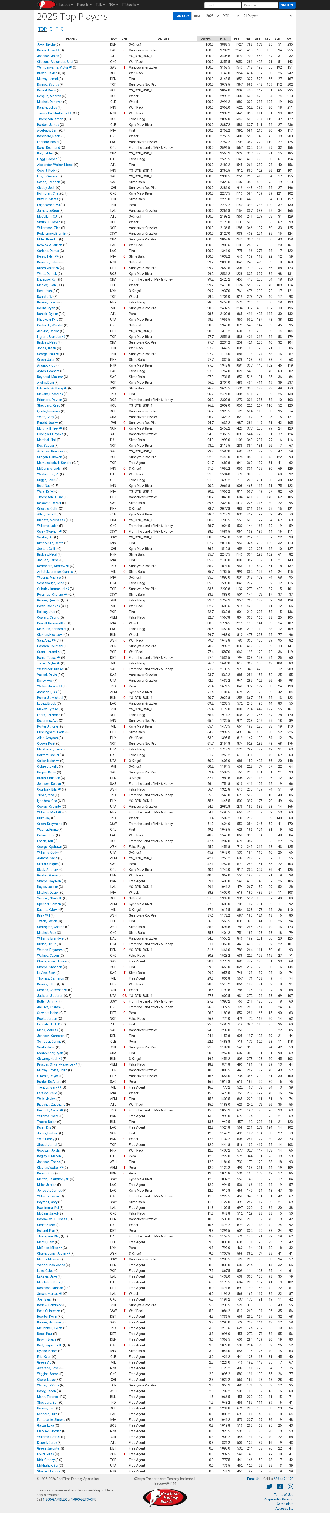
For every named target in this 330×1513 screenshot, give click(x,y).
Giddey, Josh (46, 188)
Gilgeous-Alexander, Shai (55, 61)
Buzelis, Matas (47, 199)
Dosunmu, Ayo (47, 720)
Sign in (287, 5)
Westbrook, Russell (50, 669)
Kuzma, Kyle (48, 910)
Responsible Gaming (278, 1499)
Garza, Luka (45, 1425)
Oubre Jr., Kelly (47, 766)
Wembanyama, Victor (54, 67)
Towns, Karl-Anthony (54, 113)
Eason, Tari (45, 841)
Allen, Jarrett (46, 514)
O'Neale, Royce (48, 1076)
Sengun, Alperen (49, 96)
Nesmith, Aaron (50, 1110)
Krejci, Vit (45, 1454)
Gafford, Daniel (48, 755)
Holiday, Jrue (46, 612)
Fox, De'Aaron (47, 176)
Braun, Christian (48, 778)
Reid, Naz (44, 486)
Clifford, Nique (47, 864)
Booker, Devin (47, 302)
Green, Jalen (46, 359)
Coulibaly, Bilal (49, 789)
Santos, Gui (45, 537)
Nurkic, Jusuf (46, 944)
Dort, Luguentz (49, 1345)
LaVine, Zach (46, 973)
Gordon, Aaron (47, 875)
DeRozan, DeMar (49, 503)
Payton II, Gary (47, 1202)
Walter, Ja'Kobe (48, 1385)
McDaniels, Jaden (50, 468)
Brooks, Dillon (46, 984)
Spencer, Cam (49, 904)
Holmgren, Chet (48, 193)
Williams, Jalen (47, 526)
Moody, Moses (47, 1259)
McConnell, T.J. (50, 1328)
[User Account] (222, 5)
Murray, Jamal (47, 79)
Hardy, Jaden (46, 1391)
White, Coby (45, 417)
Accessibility (284, 1508)
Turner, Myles (48, 663)
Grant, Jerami (49, 652)
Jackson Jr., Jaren (50, 996)
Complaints (285, 1504)
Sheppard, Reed (48, 405)
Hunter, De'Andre (49, 1081)
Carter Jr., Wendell (50, 325)
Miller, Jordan (46, 1185)
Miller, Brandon (47, 239)
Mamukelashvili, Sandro (54, 463)
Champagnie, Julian (51, 961)
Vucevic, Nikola (49, 898)
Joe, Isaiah (44, 1299)
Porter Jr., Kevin (48, 726)
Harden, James (48, 125)
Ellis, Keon (44, 1357)
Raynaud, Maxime (50, 377)
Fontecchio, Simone (51, 1420)
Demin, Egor (46, 1173)
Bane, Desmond (48, 147)
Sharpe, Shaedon (49, 967)
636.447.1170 (283, 1479)
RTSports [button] (130, 4)
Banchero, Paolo (49, 136)
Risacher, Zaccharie (51, 1104)
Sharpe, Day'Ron (49, 881)
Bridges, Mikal (47, 554)
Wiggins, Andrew (49, 577)
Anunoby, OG (46, 365)
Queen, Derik (46, 743)
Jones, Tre (46, 348)
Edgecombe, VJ (48, 205)
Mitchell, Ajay (46, 932)
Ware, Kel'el (45, 491)
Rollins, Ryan (46, 308)
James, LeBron (48, 210)
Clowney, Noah (49, 1059)
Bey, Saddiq (45, 445)
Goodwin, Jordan (49, 1150)
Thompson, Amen (50, 119)
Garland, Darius (48, 251)
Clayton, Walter (50, 1167)
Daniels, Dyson (47, 314)
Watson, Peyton (50, 950)
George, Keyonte (49, 806)
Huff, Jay (43, 818)
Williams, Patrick (48, 1437)
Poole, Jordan (47, 1018)
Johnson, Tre (48, 1162)
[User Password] (260, 5)
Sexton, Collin (47, 549)
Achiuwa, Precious (50, 451)
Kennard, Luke (47, 1414)
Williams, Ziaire (48, 1116)
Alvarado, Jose (48, 1368)
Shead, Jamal (47, 1144)
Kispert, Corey (47, 1442)
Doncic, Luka (48, 50)
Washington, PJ (48, 474)
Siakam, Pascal (50, 394)
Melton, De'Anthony (53, 1179)
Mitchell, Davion (48, 892)
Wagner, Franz (47, 829)
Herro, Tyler (47, 256)
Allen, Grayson (47, 738)
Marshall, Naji (46, 440)
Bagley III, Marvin (49, 1156)
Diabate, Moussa (51, 520)
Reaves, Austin (50, 245)
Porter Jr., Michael (50, 698)
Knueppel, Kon (47, 279)
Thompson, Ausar (50, 497)
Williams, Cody (47, 852)
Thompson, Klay (48, 1236)
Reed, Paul (44, 1334)
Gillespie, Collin (47, 508)
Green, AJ (44, 1362)
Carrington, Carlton (50, 927)
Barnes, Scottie (48, 84)
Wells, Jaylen (46, 1099)
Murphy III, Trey (50, 428)
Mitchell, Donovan (50, 102)
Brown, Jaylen (47, 73)
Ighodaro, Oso (47, 801)
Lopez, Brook (46, 703)
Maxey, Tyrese (47, 709)
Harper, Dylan (46, 772)
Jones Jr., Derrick (49, 1190)
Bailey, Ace (45, 680)
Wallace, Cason (48, 955)
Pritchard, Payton (49, 400)
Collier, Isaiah (48, 761)
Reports (84, 4)
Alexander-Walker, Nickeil (55, 165)
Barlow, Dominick (49, 1305)
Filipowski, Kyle (47, 319)
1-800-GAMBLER (55, 1499)
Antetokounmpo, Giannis (55, 571)
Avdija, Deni (45, 382)
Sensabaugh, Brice (50, 583)
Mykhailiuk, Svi (47, 1465)
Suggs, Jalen (46, 480)
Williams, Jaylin (48, 1196)
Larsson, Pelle (47, 1093)
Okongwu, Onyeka (50, 434)
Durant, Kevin (46, 90)
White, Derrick (47, 274)
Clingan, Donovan (49, 457)
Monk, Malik (47, 1030)
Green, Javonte (48, 1448)
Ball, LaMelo (45, 153)
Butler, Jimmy (47, 1001)
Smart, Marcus (49, 1293)
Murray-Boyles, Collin (52, 1070)
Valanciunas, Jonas (51, 1265)
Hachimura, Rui (48, 1208)
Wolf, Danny (45, 1139)
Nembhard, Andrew (53, 566)
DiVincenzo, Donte (50, 543)
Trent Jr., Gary (49, 1087)
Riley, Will (43, 915)
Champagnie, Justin (53, 1253)
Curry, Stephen (49, 531)
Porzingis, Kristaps (52, 594)
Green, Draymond (49, 824)
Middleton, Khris (48, 1282)
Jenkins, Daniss (48, 331)
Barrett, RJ (45, 296)
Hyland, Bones (47, 1351)
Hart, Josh (44, 291)
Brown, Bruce (46, 1339)
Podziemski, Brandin (52, 233)
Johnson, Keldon (49, 783)
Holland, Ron (46, 1230)
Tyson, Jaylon (47, 921)
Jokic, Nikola (46, 44)
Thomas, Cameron (50, 978)
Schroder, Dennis (49, 1041)
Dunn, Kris (44, 1127)
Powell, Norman (50, 623)
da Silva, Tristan (48, 1007)
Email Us (253, 1479)
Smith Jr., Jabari (48, 222)
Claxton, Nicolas (50, 635)
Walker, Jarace (49, 686)
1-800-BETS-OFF (83, 1499)
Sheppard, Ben (47, 1402)
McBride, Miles (49, 1248)
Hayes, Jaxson (47, 887)
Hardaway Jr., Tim (52, 1219)
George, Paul (48, 354)
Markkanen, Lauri (49, 749)
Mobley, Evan (46, 285)
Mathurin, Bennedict (51, 629)
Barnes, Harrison (49, 1322)
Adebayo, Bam (47, 130)
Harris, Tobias (48, 657)
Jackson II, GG (47, 692)
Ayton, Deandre (48, 371)
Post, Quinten (48, 1311)
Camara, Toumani (50, 646)
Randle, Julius (47, 107)
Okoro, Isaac (46, 1379)
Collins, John (46, 835)
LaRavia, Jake (47, 1276)
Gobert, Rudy (46, 170)
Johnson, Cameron (51, 1036)
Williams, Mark (49, 812)
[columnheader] (71, 38)
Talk (100, 4)
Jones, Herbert (47, 1133)
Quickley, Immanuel (53, 589)
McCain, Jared (47, 1213)
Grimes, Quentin (48, 600)
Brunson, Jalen (48, 262)
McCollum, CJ (47, 216)
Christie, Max (46, 1225)
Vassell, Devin (47, 675)
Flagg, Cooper (47, 159)
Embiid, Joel (47, 422)
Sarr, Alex (46, 640)
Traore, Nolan (46, 1122)
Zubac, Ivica (45, 795)
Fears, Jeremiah (48, 715)
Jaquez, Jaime (48, 560)
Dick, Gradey (46, 1460)
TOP (42, 29)
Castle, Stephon (48, 182)
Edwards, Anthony (52, 388)
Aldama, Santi (47, 858)
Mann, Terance (48, 1397)
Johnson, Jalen (48, 56)
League (66, 4)
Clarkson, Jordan (49, 1431)
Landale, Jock (49, 1024)
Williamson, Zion (48, 228)
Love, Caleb (45, 1271)
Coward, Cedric (48, 617)
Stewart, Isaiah (48, 1013)
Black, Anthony (48, 869)
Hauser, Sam (46, 1408)
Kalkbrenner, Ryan (50, 1053)
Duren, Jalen (48, 268)
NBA (113, 4)
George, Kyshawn (49, 847)
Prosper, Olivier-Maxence (57, 1064)
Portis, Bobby (48, 606)
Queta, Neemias (48, 411)
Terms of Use (283, 1494)
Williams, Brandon (50, 938)
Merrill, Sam (45, 1242)
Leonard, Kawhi (48, 142)
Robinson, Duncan (50, 1288)
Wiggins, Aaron (48, 1374)
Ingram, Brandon (51, 337)
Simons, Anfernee (52, 990)
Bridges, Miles (47, 342)
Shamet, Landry (48, 1471)
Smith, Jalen (46, 1047)
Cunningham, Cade (51, 732)
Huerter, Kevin (47, 1316)
